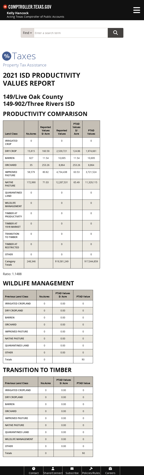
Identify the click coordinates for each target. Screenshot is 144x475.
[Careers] (110, 470)
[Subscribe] (71, 470)
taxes (19, 55)
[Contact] (33, 470)
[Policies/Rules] (91, 470)
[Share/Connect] (52, 470)
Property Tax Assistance (25, 65)
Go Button (115, 33)
